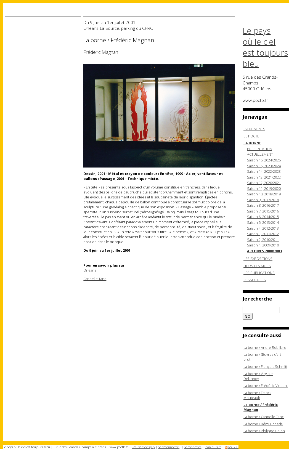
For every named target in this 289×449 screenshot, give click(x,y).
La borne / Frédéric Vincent (265, 385)
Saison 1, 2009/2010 (263, 245)
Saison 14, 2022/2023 (264, 171)
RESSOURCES (254, 279)
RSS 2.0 (231, 447)
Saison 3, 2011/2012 (263, 233)
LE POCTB (251, 136)
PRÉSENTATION (259, 148)
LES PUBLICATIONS (259, 272)
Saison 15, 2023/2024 (264, 165)
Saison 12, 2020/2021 (264, 182)
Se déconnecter (168, 447)
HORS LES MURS (257, 265)
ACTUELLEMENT (260, 154)
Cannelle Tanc (94, 278)
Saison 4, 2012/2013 (263, 228)
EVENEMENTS (254, 128)
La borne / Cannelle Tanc (263, 416)
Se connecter (192, 447)
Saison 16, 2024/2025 (264, 160)
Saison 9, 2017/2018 (263, 199)
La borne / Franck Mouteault (257, 395)
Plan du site (213, 447)
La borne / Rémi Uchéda (263, 423)
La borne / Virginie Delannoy (258, 376)
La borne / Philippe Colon (264, 430)
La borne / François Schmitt (265, 366)
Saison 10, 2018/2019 (264, 194)
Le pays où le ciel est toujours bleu (265, 47)
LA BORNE (252, 142)
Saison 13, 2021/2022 (264, 177)
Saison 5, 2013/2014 (263, 222)
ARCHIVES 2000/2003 (264, 250)
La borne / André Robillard (264, 347)
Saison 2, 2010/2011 (263, 239)
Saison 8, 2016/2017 (263, 205)
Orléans (89, 270)
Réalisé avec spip (143, 447)
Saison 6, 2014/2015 (263, 216)
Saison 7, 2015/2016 (263, 211)
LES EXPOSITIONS (257, 258)
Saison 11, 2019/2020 (264, 188)
